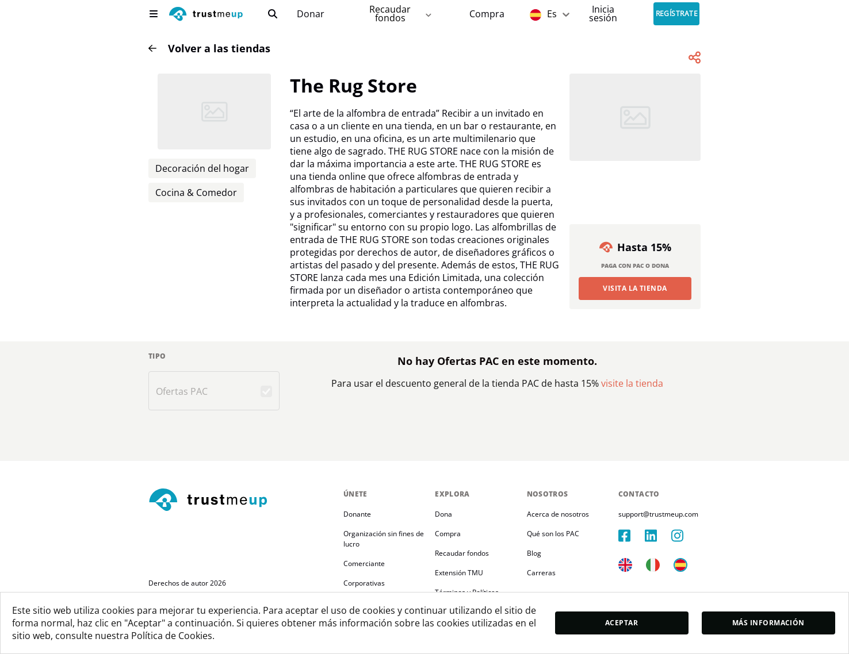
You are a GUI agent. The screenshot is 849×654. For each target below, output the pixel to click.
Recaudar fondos (462, 553)
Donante (357, 514)
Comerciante (364, 563)
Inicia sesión (603, 13)
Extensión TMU (459, 573)
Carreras (541, 573)
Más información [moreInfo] (768, 623)
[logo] (206, 15)
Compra (486, 14)
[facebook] (631, 536)
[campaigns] (310, 14)
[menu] (154, 13)
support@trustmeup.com (658, 514)
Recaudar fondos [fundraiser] (401, 13)
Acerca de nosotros (558, 514)
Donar (310, 14)
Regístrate (677, 14)
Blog (534, 553)
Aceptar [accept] (621, 623)
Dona (443, 514)
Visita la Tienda (635, 288)
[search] (272, 13)
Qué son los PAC (553, 533)
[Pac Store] (486, 14)
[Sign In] (603, 13)
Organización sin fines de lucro (384, 539)
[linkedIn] (658, 536)
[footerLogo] (241, 500)
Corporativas (364, 583)
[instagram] (684, 536)
